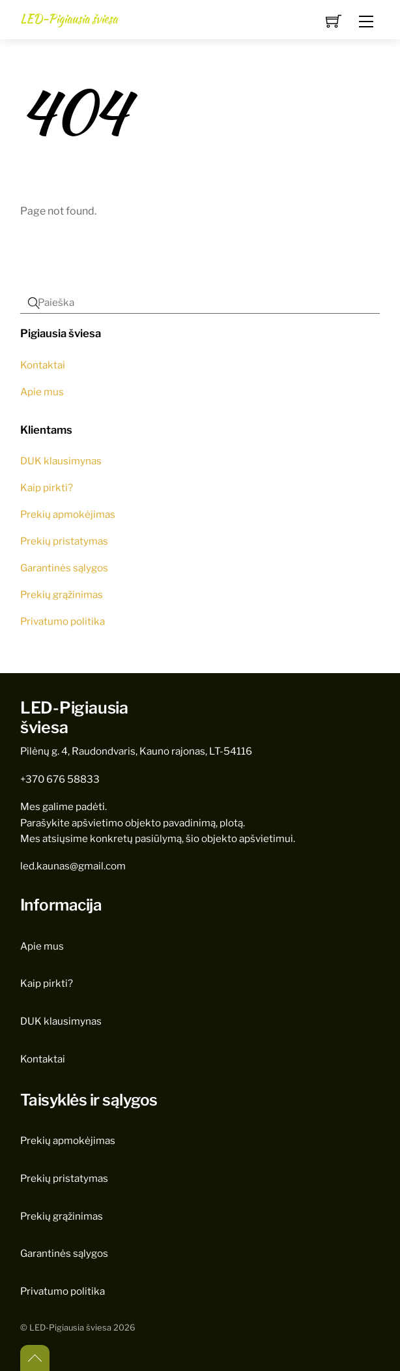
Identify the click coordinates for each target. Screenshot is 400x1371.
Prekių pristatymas (64, 541)
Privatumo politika (62, 621)
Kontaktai (42, 365)
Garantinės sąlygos (64, 568)
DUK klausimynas (61, 461)
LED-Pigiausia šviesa (70, 1328)
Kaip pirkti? (46, 487)
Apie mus (42, 391)
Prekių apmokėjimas (67, 514)
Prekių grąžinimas (61, 594)
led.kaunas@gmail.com (73, 866)
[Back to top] (35, 1358)
